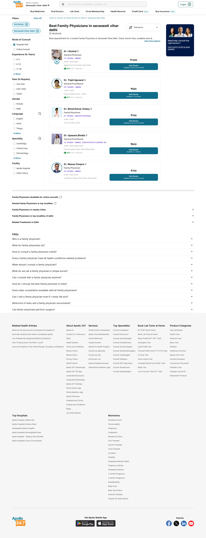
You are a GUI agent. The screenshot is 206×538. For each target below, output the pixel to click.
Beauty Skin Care (177, 355)
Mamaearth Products (178, 376)
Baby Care (174, 342)
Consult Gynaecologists (122, 347)
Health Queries (72, 342)
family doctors (72, 18)
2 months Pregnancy (116, 478)
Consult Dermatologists (122, 338)
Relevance (136, 27)
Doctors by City (95, 355)
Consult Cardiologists (121, 355)
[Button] (37, 18)
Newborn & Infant (115, 436)
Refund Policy (71, 355)
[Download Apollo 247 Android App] (85, 523)
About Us (70, 330)
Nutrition (173, 347)
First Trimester (113, 441)
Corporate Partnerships (75, 380)
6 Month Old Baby (115, 494)
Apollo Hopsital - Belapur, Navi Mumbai (27, 436)
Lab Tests (74, 11)
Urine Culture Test (145, 359)
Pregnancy (112, 428)
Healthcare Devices (178, 351)
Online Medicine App (74, 392)
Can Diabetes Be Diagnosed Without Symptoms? (31, 338)
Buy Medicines (37, 11)
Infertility (111, 457)
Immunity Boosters (177, 359)
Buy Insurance (166, 11)
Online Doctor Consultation (99, 330)
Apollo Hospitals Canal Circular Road (26, 441)
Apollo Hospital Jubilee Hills (23, 420)
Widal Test (142, 367)
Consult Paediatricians (122, 342)
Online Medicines (95, 338)
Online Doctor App (73, 388)
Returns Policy (72, 351)
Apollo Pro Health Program (99, 347)
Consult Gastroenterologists (124, 351)
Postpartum (112, 432)
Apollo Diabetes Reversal (99, 363)
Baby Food (112, 486)
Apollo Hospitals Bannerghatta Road (26, 432)
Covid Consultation (120, 330)
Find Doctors (57, 11)
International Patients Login (99, 367)
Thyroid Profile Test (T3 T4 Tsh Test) (152, 351)
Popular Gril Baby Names (118, 498)
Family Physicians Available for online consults (37, 197)
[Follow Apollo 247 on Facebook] (169, 523)
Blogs (68, 409)
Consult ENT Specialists (122, 363)
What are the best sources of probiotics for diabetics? (33, 330)
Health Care (174, 334)
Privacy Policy (72, 359)
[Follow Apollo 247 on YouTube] (191, 523)
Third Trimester (114, 449)
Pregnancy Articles (115, 465)
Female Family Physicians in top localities (34, 203)
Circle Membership (95, 11)
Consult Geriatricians (121, 367)
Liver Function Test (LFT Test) (150, 371)
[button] (103, 209)
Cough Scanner (95, 342)
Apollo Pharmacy (73, 396)
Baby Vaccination (115, 490)
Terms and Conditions (75, 347)
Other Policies (71, 363)
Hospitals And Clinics (74, 400)
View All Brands (176, 330)
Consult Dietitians (120, 359)
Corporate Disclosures (75, 376)
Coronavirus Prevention (179, 363)
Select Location (32, 3)
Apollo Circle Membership (99, 334)
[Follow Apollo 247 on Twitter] (176, 523)
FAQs (68, 338)
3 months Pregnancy (116, 474)
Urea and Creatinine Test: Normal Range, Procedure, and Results (38, 347)
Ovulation (112, 453)
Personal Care (175, 338)
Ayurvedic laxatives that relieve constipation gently (32, 334)
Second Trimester (115, 445)
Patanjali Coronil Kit (178, 371)
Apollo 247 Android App (75, 367)
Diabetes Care (175, 367)
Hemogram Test (144, 342)
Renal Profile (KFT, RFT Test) (149, 338)
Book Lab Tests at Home (147, 334)
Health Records (118, 11)
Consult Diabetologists (122, 371)
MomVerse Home (115, 420)
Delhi (83, 18)
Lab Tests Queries (73, 413)
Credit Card (140, 11)
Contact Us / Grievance (75, 334)
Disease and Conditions (75, 405)
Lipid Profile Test (144, 347)
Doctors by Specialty (97, 351)
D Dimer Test (143, 355)
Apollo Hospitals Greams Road (24, 424)
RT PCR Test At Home (146, 330)
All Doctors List (95, 359)
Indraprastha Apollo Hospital (23, 428)
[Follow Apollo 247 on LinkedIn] (184, 523)
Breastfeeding (113, 482)
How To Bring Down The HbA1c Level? (27, 342)
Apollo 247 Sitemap (74, 384)
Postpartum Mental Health (118, 461)
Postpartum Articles (116, 470)
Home (51, 18)
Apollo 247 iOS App (74, 371)
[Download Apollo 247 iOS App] (106, 523)
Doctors (60, 18)
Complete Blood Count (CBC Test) (151, 363)
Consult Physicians (120, 334)
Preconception (114, 424)
